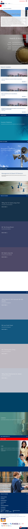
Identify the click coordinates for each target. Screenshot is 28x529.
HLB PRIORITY (3, 498)
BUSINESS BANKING (3, 500)
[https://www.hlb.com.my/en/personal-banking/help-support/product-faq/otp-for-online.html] (3, 525)
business (6, 3)
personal (2, 3)
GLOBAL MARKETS (3, 502)
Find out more (4, 206)
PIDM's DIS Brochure (13, 516)
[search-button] (26, 1)
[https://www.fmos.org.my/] (15, 523)
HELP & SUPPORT (3, 509)
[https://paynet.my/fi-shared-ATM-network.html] (7, 525)
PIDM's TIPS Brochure (20, 516)
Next (26, 62)
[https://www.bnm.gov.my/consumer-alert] (10, 525)
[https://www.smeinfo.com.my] (5, 523)
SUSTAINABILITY (3, 507)
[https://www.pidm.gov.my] (3, 519)
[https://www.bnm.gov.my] (1, 523)
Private (9, 3)
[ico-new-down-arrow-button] (11, 3)
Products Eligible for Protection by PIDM (6, 516)
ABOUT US (2, 503)
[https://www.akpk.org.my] (8, 523)
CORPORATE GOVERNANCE (4, 505)
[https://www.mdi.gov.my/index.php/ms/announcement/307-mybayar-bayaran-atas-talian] (23, 523)
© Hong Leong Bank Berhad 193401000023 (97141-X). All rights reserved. (10, 514)
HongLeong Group (6, 517)
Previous (22, 62)
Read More (24, 81)
